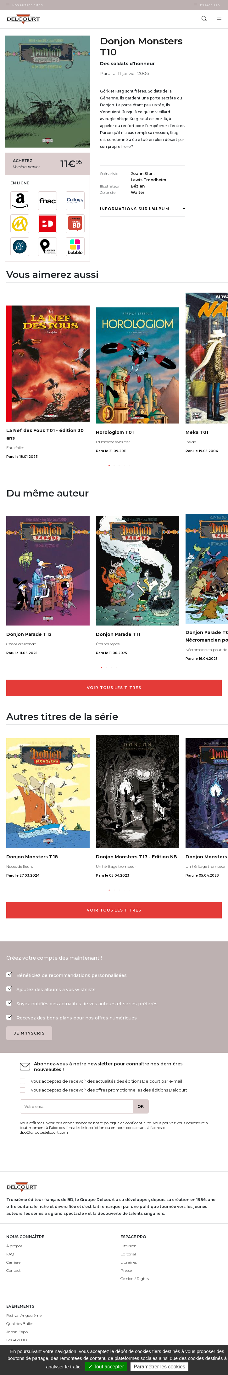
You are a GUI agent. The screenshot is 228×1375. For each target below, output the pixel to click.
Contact (13, 1270)
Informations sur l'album (142, 208)
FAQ (10, 1254)
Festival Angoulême (24, 1315)
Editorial (128, 1254)
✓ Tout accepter (106, 1366)
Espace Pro (210, 5)
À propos (14, 1245)
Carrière (13, 1262)
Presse (126, 1270)
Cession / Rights (134, 1278)
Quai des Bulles (19, 1323)
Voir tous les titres (114, 687)
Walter (137, 192)
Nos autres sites (27, 5)
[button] (109, 465)
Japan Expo (17, 1331)
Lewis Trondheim (148, 179)
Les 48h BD (16, 1340)
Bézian (138, 186)
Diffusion (128, 1245)
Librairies (128, 1262)
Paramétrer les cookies (159, 1366)
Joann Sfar (142, 173)
